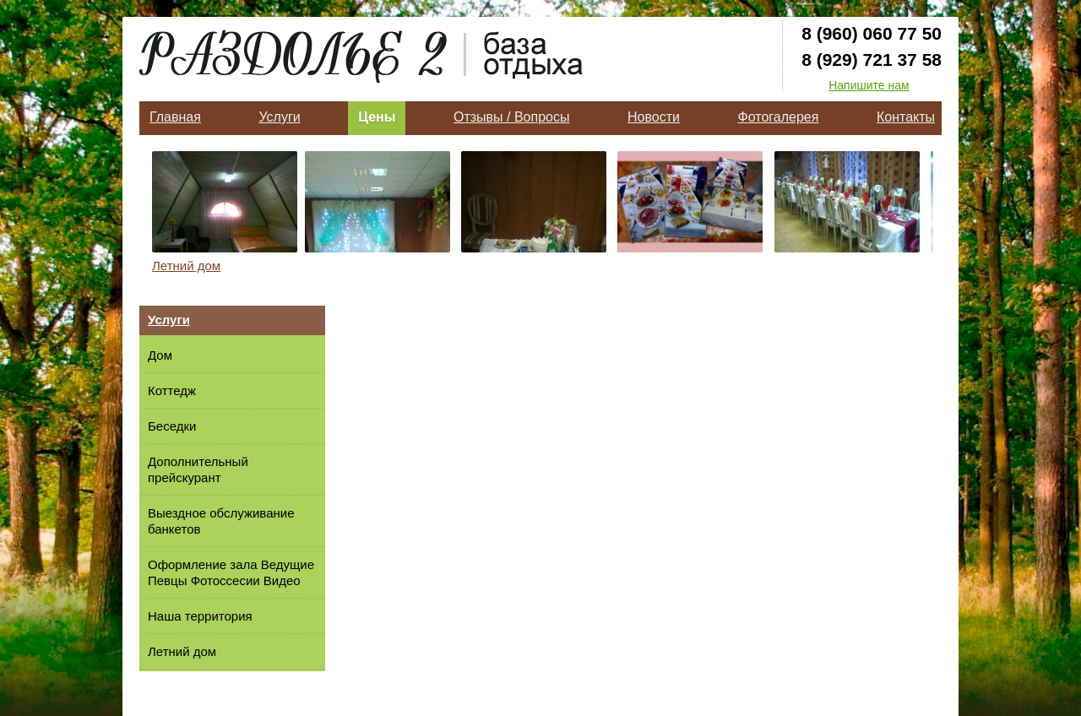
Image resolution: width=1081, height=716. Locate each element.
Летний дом (186, 265)
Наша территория (200, 616)
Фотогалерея (778, 117)
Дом (160, 355)
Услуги (279, 117)
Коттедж (172, 390)
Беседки (172, 426)
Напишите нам (868, 85)
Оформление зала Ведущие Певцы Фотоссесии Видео (231, 572)
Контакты (906, 117)
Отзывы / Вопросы (511, 117)
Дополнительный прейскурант (198, 469)
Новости (653, 117)
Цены (376, 117)
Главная (175, 117)
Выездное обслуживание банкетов (221, 521)
